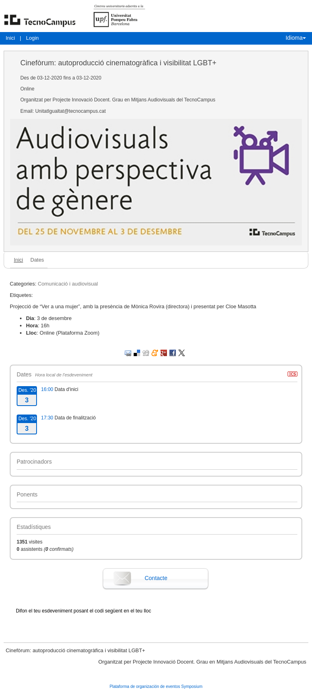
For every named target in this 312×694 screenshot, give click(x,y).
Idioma (296, 37)
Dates (37, 260)
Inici (10, 38)
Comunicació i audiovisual (68, 284)
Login (32, 38)
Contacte (156, 578)
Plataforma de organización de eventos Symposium (156, 686)
